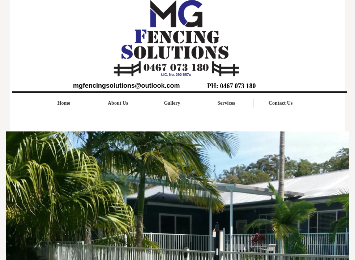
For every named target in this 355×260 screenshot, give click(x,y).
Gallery (172, 103)
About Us (118, 103)
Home (63, 103)
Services (226, 103)
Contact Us (281, 103)
